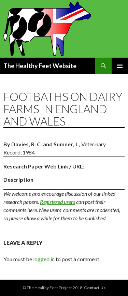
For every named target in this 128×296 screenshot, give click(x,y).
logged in (44, 259)
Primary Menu (120, 66)
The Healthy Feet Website (39, 66)
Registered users (57, 201)
